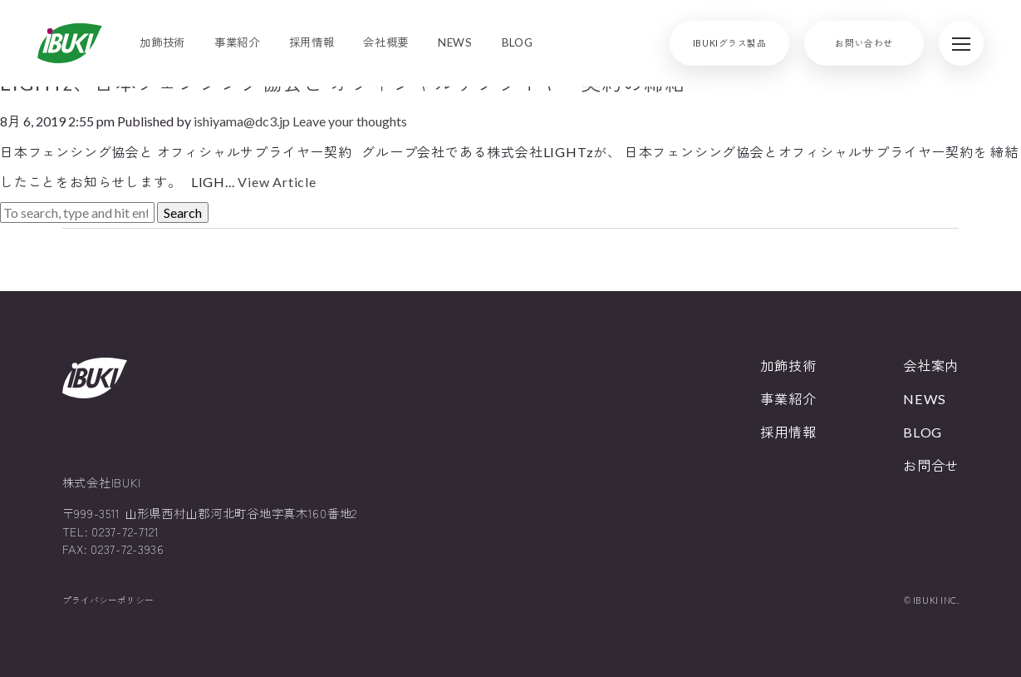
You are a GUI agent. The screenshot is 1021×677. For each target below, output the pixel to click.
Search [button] (183, 212)
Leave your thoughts (349, 121)
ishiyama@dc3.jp (242, 121)
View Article (277, 182)
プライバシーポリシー (108, 600)
